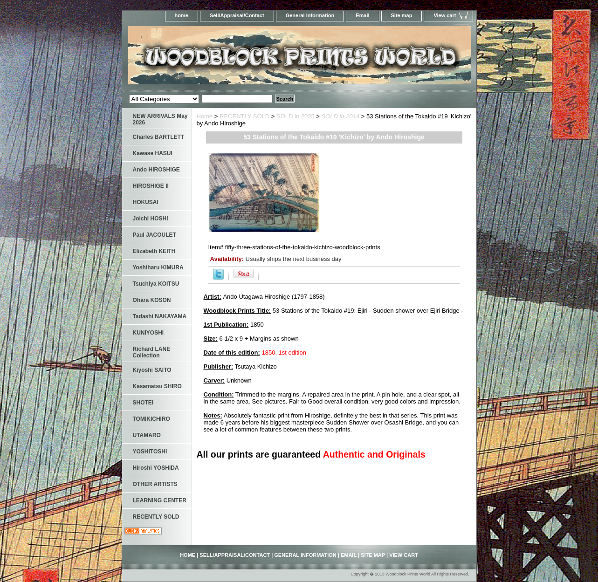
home (181, 15)
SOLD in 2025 (295, 116)
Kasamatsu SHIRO (157, 386)
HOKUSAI (145, 202)
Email (362, 15)
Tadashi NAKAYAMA (160, 316)
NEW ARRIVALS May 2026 (160, 119)
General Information (310, 15)
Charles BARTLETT (159, 137)
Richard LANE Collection (152, 352)
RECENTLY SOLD (244, 116)
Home (205, 116)
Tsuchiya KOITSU (156, 284)
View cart (444, 15)
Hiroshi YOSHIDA (156, 468)
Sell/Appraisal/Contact (237, 15)
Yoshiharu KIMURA (158, 267)
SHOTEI (143, 402)
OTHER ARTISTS (155, 484)
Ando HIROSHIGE (156, 169)
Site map (401, 15)
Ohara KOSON (152, 300)
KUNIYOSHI (148, 332)
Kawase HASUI (152, 153)
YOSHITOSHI (150, 451)
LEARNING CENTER (159, 500)
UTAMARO (147, 435)
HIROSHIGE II (151, 186)
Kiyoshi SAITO (152, 370)
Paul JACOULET (154, 235)
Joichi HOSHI (150, 218)
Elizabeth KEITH (154, 251)
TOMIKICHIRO (151, 419)
